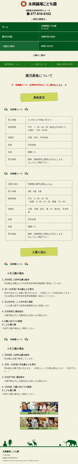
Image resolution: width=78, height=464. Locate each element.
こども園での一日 (39, 64)
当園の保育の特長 (64, 64)
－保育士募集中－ (39, 19)
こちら (59, 85)
